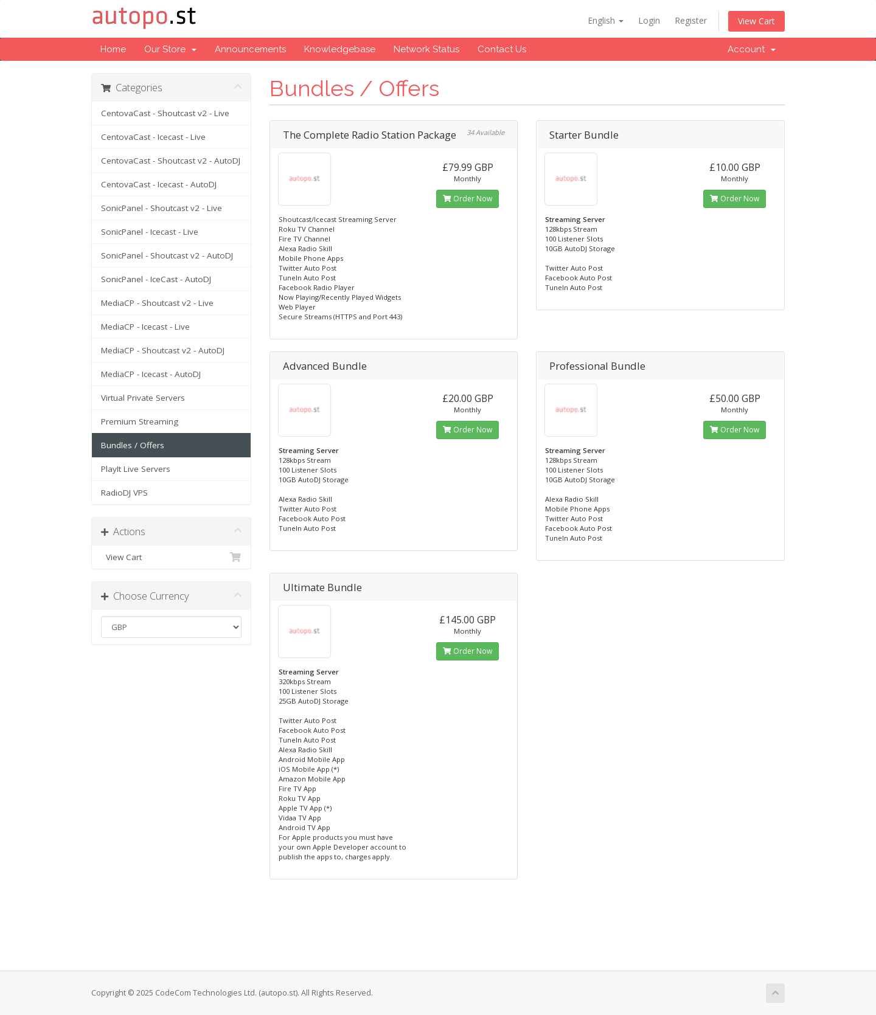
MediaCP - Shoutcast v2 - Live (157, 302)
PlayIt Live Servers (135, 468)
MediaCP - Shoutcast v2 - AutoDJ (162, 350)
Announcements (250, 49)
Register (691, 20)
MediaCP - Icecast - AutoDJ (151, 374)
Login (649, 20)
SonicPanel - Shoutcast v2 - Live (161, 208)
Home (113, 49)
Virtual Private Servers (143, 397)
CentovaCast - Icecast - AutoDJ (159, 184)
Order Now (467, 198)
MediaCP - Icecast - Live (145, 326)
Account (752, 49)
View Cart (756, 21)
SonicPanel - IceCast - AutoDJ (156, 279)
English (606, 20)
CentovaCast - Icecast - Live (153, 136)
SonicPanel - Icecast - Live (149, 231)
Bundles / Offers (132, 445)
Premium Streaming (139, 421)
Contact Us (502, 49)
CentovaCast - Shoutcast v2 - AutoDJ (170, 160)
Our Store (170, 49)
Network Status (426, 49)
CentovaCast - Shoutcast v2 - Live (165, 113)
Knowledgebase (339, 49)
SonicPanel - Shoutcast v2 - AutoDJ (167, 255)
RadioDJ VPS (124, 492)
